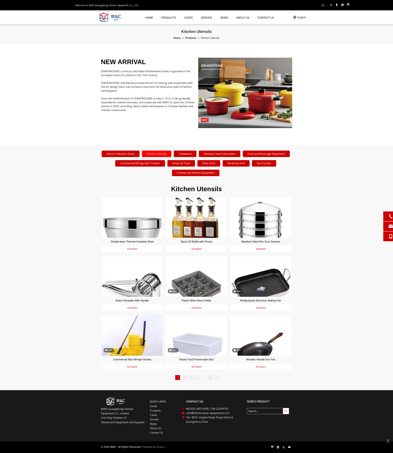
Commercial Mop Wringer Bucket (132, 359)
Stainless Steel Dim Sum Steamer (260, 241)
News (153, 424)
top (388, 441)
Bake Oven (208, 163)
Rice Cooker (264, 163)
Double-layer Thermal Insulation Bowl (132, 241)
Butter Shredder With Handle (132, 300)
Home (153, 406)
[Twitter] (284, 447)
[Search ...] (265, 411)
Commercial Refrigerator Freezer (140, 163)
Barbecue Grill (236, 163)
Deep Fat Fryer (181, 163)
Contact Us (156, 432)
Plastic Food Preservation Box (196, 359)
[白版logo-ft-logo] (115, 401)
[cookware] (245, 93)
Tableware (185, 154)
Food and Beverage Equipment (266, 154)
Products (155, 410)
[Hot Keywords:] (323, 5)
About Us (155, 428)
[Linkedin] (278, 447)
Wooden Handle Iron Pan (260, 359)
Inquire (132, 249)
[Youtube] (289, 447)
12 (209, 377)
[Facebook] (272, 447)
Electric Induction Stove (120, 154)
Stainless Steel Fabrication (219, 154)
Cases (153, 415)
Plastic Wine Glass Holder (196, 300)
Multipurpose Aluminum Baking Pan (260, 300)
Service (154, 419)
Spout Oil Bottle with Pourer (196, 241)
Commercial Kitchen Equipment (196, 173)
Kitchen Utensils (156, 154)
